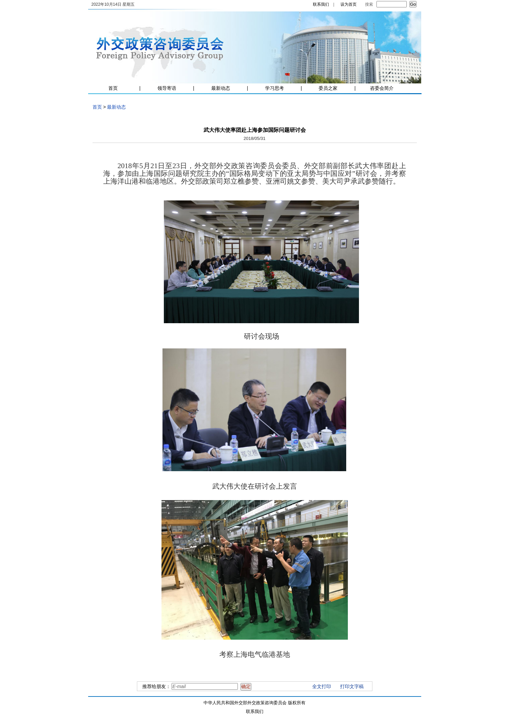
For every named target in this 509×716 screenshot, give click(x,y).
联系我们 (321, 4)
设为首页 (348, 4)
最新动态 (220, 88)
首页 (113, 88)
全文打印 (321, 686)
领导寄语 (166, 88)
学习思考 (274, 88)
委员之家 (328, 88)
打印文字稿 (352, 686)
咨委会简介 (382, 88)
